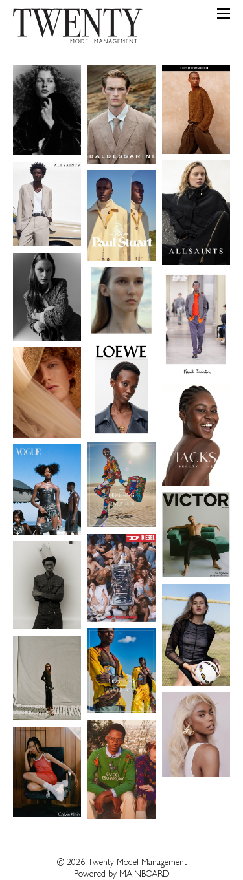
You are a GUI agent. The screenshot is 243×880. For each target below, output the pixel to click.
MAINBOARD (144, 874)
